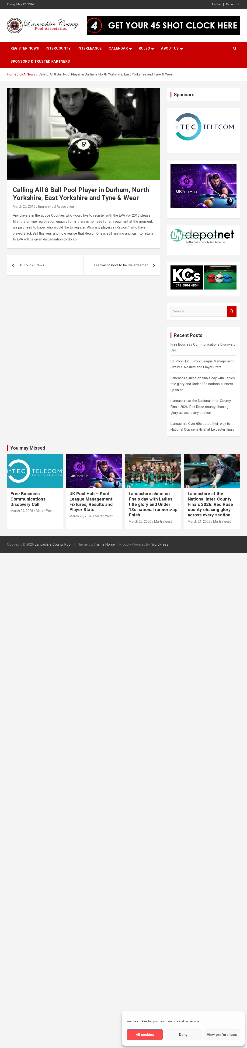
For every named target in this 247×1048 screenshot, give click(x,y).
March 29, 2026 (21, 511)
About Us (170, 48)
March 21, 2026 (199, 521)
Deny (183, 1035)
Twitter (216, 4)
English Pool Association (56, 206)
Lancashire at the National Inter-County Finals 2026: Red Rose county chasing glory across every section (200, 407)
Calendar (118, 48)
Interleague (90, 48)
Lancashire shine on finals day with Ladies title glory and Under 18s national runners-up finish (202, 384)
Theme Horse (104, 544)
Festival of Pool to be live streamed (121, 265)
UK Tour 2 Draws (31, 265)
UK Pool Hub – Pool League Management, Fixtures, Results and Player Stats (92, 501)
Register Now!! (24, 48)
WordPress (159, 544)
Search (232, 311)
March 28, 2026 (81, 516)
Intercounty (58, 48)
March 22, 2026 (140, 521)
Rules (144, 48)
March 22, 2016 (24, 206)
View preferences (222, 1035)
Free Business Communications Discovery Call (27, 499)
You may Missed (27, 448)
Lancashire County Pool (53, 544)
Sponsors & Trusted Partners (40, 61)
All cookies (145, 1035)
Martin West (45, 511)
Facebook (233, 4)
